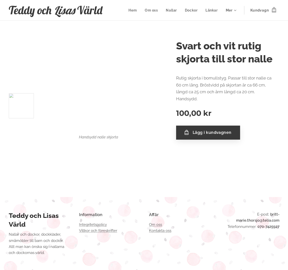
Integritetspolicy (93, 224)
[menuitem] (133, 10)
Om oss (155, 224)
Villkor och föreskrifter (98, 230)
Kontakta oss (160, 230)
